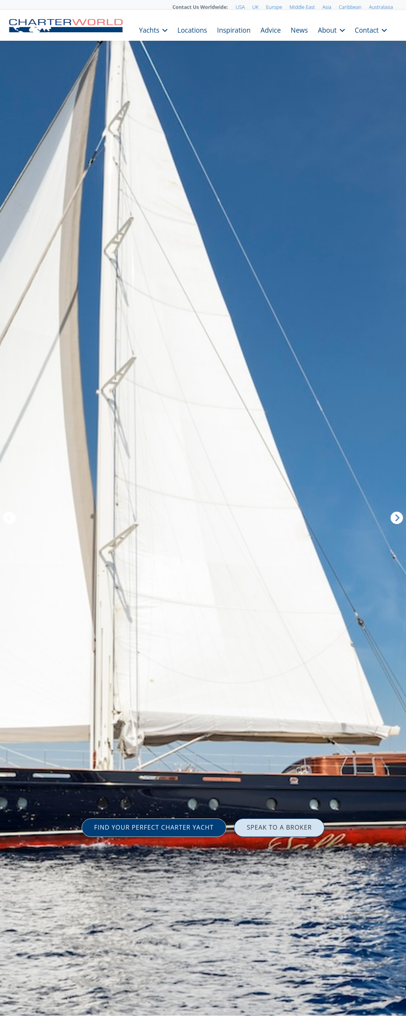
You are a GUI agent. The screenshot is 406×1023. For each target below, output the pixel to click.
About (327, 29)
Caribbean (350, 6)
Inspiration (234, 29)
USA (240, 6)
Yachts (149, 29)
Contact (367, 29)
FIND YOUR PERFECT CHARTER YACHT (154, 827)
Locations (192, 29)
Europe (274, 6)
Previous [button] (9, 518)
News (299, 29)
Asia (326, 6)
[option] (203, 511)
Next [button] (397, 518)
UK (255, 6)
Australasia (381, 6)
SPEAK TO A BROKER (279, 827)
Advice (271, 29)
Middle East (302, 6)
